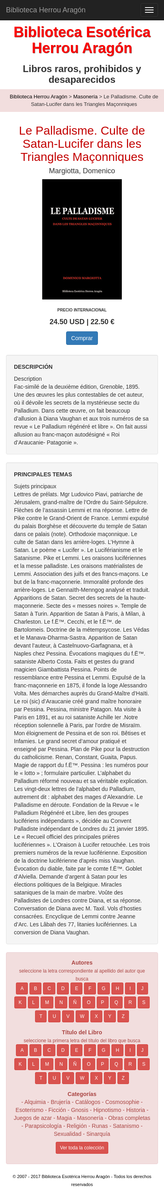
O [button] (88, 1002)
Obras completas (129, 1118)
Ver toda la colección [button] (82, 1148)
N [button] (61, 1002)
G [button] (103, 988)
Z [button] (123, 1016)
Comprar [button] (82, 338)
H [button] (117, 988)
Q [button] (116, 1002)
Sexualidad (67, 1134)
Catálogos (87, 1102)
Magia (64, 1118)
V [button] (68, 1016)
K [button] (20, 1002)
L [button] (33, 1002)
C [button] (49, 988)
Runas (100, 1126)
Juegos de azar (33, 1118)
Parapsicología (43, 1126)
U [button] (54, 1016)
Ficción (57, 1110)
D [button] (63, 988)
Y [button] (109, 1016)
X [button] (96, 1016)
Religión (76, 1126)
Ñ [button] (75, 1002)
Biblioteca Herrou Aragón (46, 10)
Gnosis (79, 1110)
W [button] (82, 1016)
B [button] (35, 988)
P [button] (102, 1002)
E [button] (76, 988)
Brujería (60, 1102)
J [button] (142, 988)
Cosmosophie (122, 1102)
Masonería (85, 97)
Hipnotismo (107, 1110)
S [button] (143, 1002)
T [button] (40, 1016)
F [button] (89, 988)
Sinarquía (98, 1134)
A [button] (21, 988)
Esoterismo (29, 1110)
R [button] (130, 1002)
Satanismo (126, 1126)
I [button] (130, 988)
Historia (135, 1110)
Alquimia (35, 1102)
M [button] (47, 1002)
